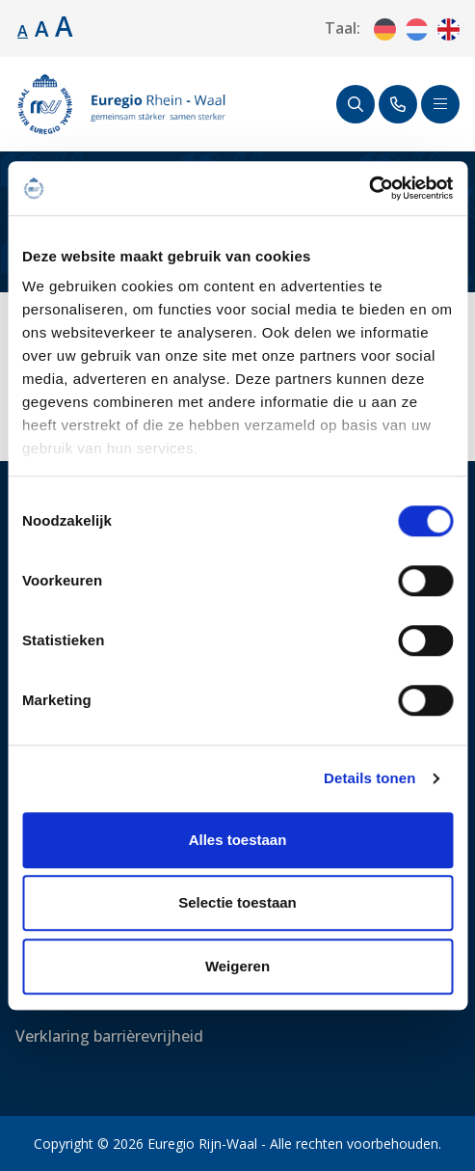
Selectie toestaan (237, 902)
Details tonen (369, 778)
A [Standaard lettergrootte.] (22, 31)
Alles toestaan (238, 839)
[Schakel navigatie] (440, 104)
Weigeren (237, 966)
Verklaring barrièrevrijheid (109, 1036)
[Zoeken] (355, 104)
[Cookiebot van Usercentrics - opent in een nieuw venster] (368, 188)
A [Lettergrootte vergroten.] (42, 28)
